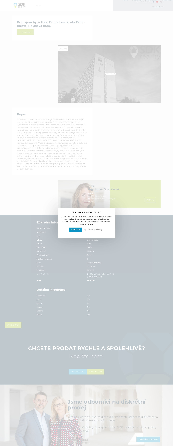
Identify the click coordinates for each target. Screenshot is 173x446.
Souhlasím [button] (75, 229)
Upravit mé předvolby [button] (93, 229)
